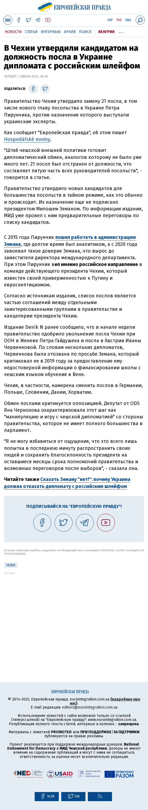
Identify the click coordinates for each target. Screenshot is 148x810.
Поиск (85, 32)
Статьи (31, 32)
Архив (70, 32)
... (121, 31)
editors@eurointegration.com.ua (89, 707)
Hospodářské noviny (27, 139)
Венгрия (106, 32)
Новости (13, 32)
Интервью (51, 32)
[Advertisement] (74, 612)
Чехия (10, 565)
